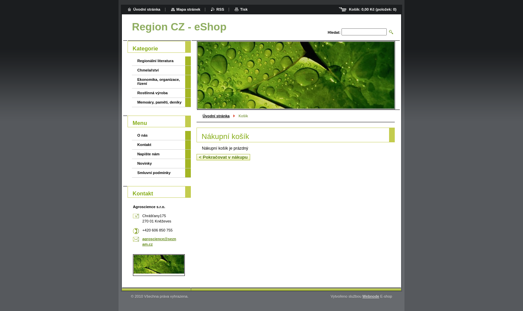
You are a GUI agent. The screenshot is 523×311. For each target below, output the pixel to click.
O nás (142, 135)
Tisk (243, 9)
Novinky (144, 163)
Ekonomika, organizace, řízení (158, 81)
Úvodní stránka (216, 116)
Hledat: (334, 32)
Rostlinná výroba (152, 93)
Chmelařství (148, 70)
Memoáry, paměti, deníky (159, 102)
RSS (220, 9)
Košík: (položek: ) (372, 9)
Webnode (370, 296)
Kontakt (144, 145)
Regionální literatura (155, 61)
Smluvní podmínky (153, 173)
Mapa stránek (188, 9)
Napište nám (148, 154)
